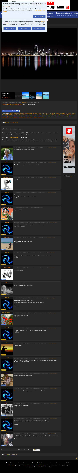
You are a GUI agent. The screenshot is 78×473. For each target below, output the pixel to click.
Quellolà (4, 117)
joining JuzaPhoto (14, 137)
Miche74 (41, 116)
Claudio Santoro (51, 113)
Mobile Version (11, 465)
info (71, 176)
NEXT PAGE (14, 122)
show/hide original (52, 147)
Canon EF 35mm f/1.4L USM (14, 104)
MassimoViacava (24, 116)
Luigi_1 (64, 114)
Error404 (24, 102)
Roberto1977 (16, 117)
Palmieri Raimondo (57, 116)
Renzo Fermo (9, 117)
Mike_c (45, 116)
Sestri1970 (26, 117)
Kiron (41, 114)
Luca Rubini (52, 114)
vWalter (45, 117)
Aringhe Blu (29, 113)
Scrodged (21, 117)
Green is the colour (32, 114)
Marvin (73, 114)
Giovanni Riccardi (23, 114)
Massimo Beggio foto (6, 116)
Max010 (36, 116)
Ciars (46, 113)
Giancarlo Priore (15, 114)
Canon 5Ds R (5, 104)
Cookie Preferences (40, 465)
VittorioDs (35, 117)
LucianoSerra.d (59, 114)
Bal (33, 113)
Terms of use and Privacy (30, 465)
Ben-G (36, 113)
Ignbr (38, 114)
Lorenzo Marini (45, 114)
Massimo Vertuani (16, 116)
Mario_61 (69, 114)
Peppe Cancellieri (70, 116)
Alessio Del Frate (14, 113)
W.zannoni (40, 117)
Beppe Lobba (41, 113)
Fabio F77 (8, 114)
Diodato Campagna (60, 113)
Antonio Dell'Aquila (22, 113)
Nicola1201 (49, 116)
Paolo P (63, 116)
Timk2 (31, 117)
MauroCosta (31, 116)
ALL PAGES (7, 122)
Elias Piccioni (68, 113)
